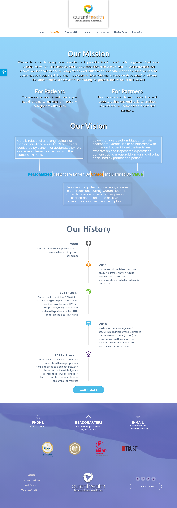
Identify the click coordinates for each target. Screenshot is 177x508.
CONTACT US (145, 486)
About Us (54, 32)
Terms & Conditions (31, 490)
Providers (70, 32)
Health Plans (120, 32)
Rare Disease (102, 32)
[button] (3, 72)
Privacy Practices (31, 480)
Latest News (138, 32)
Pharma (86, 32)
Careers (31, 474)
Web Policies (31, 485)
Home (41, 32)
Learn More (89, 390)
